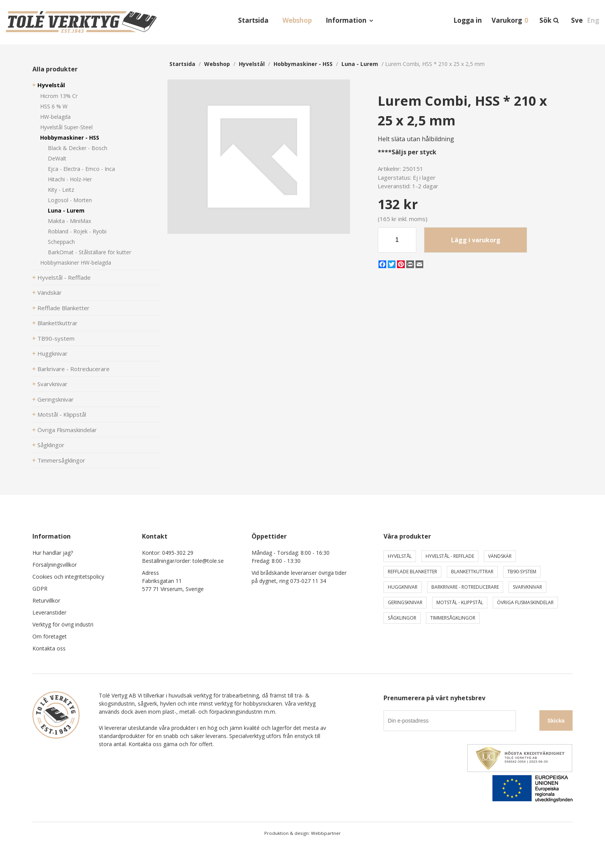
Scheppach (61, 241)
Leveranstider (49, 612)
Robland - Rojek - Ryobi (77, 231)
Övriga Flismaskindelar (67, 430)
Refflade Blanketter (63, 308)
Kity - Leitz (61, 189)
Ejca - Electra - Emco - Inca (81, 168)
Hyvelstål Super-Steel (66, 127)
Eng (593, 20)
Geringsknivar (55, 399)
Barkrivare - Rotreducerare (73, 369)
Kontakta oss (49, 648)
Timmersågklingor (61, 460)
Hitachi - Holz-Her (70, 179)
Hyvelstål (51, 85)
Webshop (297, 20)
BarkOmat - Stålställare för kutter (89, 252)
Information (346, 20)
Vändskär (49, 292)
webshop (217, 64)
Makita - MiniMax (69, 221)
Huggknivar (52, 353)
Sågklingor (50, 445)
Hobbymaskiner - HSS (69, 137)
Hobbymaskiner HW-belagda (75, 262)
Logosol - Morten (70, 200)
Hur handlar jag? (52, 552)
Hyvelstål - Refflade (64, 277)
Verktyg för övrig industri (62, 624)
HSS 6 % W (54, 106)
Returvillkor (46, 600)
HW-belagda (55, 116)
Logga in (467, 20)
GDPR (39, 588)
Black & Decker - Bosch (77, 148)
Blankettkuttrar (57, 323)
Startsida (253, 20)
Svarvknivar (52, 384)
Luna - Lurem (66, 210)
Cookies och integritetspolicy (68, 576)
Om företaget (49, 636)
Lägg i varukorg (475, 240)
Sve (577, 20)
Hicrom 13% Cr (59, 96)
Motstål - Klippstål (61, 414)
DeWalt (57, 158)
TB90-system (55, 338)
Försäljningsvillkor (54, 564)
